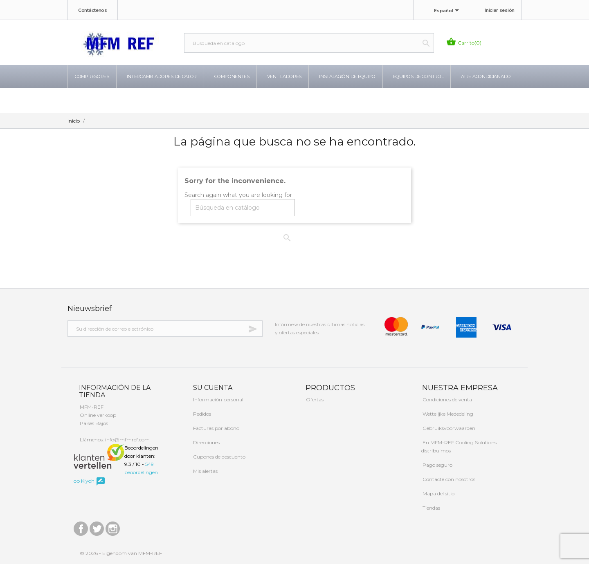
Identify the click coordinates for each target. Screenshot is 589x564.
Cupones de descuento (218, 457)
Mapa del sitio (437, 493)
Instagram (113, 526)
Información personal (217, 399)
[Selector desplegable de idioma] (448, 11)
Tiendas (430, 508)
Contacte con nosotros (448, 479)
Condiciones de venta (446, 399)
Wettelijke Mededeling (447, 414)
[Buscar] (309, 43)
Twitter (97, 526)
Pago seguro (436, 465)
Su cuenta (211, 388)
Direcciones (206, 442)
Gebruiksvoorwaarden (448, 428)
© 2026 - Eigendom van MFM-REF (121, 553)
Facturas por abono (215, 428)
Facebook (81, 526)
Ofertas (314, 399)
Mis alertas (205, 471)
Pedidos (201, 414)
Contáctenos (92, 10)
